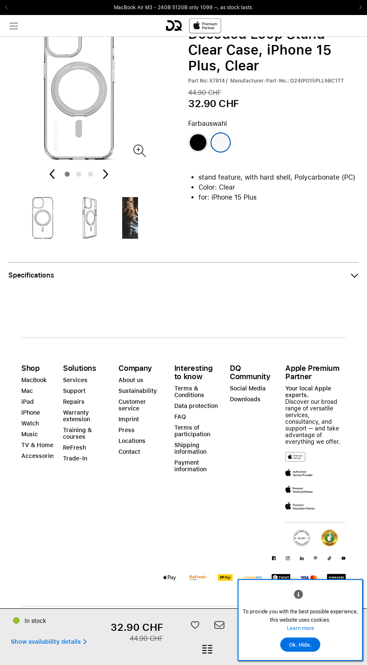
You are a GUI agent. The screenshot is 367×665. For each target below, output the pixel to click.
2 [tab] (78, 174)
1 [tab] (67, 174)
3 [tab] (90, 174)
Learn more (300, 628)
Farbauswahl (207, 124)
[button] (183, 275)
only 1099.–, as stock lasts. (221, 7)
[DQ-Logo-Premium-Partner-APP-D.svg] (193, 25)
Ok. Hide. (300, 645)
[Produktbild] (139, 150)
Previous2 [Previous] (9, 7)
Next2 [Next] (358, 7)
